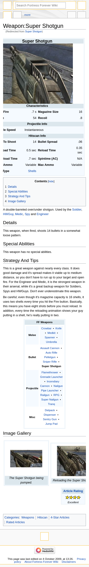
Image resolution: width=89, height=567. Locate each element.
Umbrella (51, 341)
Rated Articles (15, 522)
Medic (19, 214)
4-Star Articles (60, 517)
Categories (12, 517)
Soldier (76, 209)
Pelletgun (50, 357)
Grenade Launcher (51, 376)
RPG (56, 395)
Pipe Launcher (50, 390)
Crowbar (46, 328)
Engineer (43, 214)
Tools (82, 15)
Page (7, 15)
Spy (27, 214)
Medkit (51, 332)
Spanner (50, 337)
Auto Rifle (51, 352)
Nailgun (58, 386)
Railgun (45, 395)
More (27, 14)
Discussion (17, 15)
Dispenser (50, 414)
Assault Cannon (50, 348)
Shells (32, 171)
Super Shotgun (33, 31)
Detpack (50, 410)
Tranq (51, 404)
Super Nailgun (49, 399)
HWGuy (8, 214)
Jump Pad (51, 423)
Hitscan (42, 517)
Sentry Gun (50, 419)
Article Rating (73, 491)
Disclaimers (69, 561)
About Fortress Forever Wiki (41, 561)
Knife (59, 328)
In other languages (72, 15)
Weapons (27, 517)
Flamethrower (50, 372)
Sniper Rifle (50, 361)
